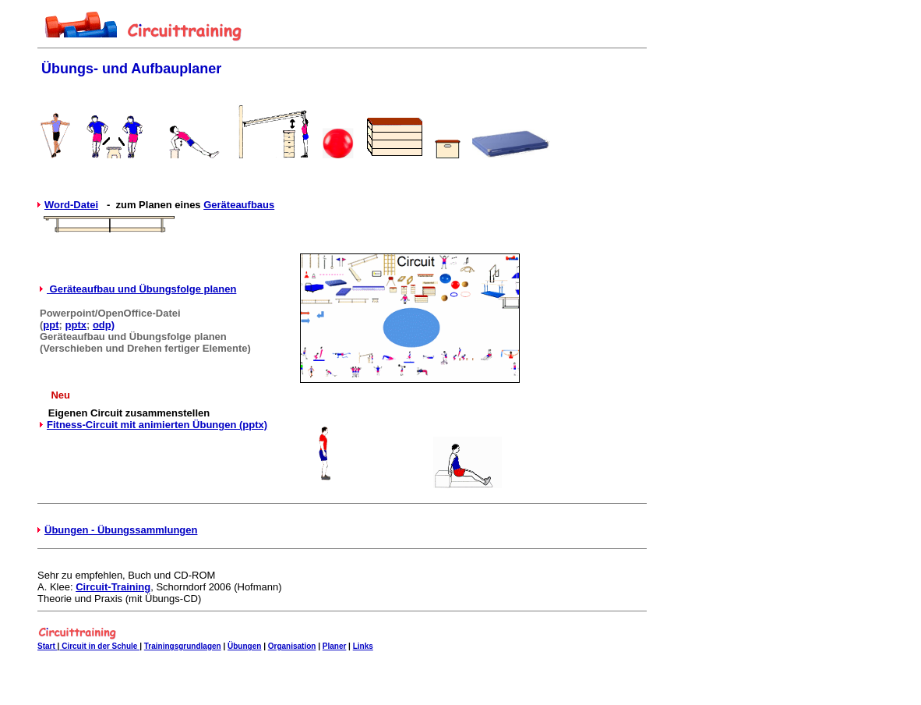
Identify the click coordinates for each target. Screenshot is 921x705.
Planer (335, 646)
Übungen (244, 646)
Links (363, 646)
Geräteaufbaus (238, 205)
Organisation (292, 646)
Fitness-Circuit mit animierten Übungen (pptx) (157, 424)
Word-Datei (71, 205)
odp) (104, 325)
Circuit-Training (113, 587)
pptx (75, 325)
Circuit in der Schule (99, 646)
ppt (50, 325)
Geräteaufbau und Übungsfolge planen (141, 289)
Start (47, 646)
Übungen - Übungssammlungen (120, 530)
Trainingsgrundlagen (182, 646)
